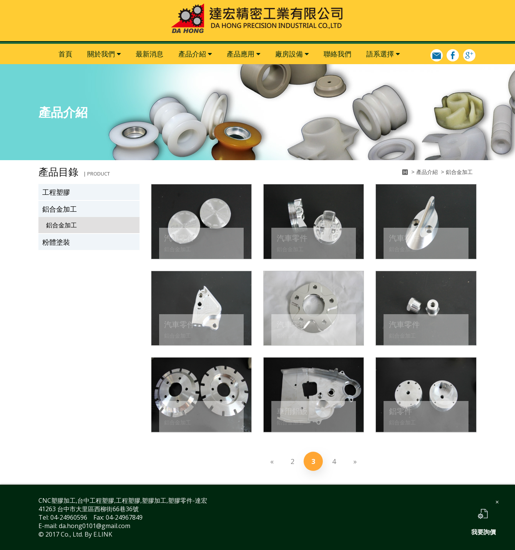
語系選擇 (380, 53)
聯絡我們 (337, 53)
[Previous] (271, 461)
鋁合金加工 (59, 209)
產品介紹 (192, 53)
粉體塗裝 (56, 242)
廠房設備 (289, 53)
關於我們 (101, 53)
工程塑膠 (56, 192)
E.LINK (102, 534)
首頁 (65, 53)
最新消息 (149, 53)
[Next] (354, 461)
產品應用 (240, 53)
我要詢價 (483, 518)
